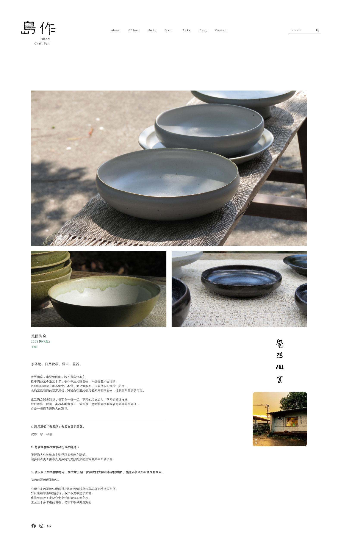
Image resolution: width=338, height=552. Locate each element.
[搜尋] (317, 30)
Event (169, 30)
